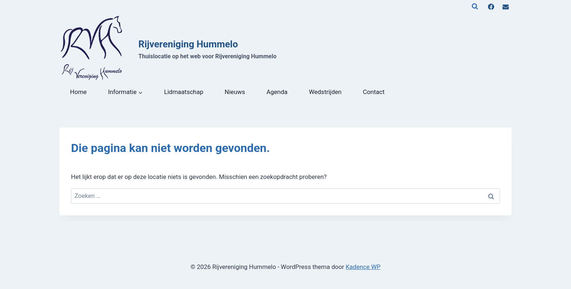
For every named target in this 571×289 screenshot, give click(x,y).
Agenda (277, 91)
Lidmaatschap (184, 91)
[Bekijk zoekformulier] (474, 6)
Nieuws (235, 91)
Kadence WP (363, 266)
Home (78, 91)
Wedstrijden (325, 91)
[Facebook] (491, 6)
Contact (374, 91)
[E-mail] (505, 6)
